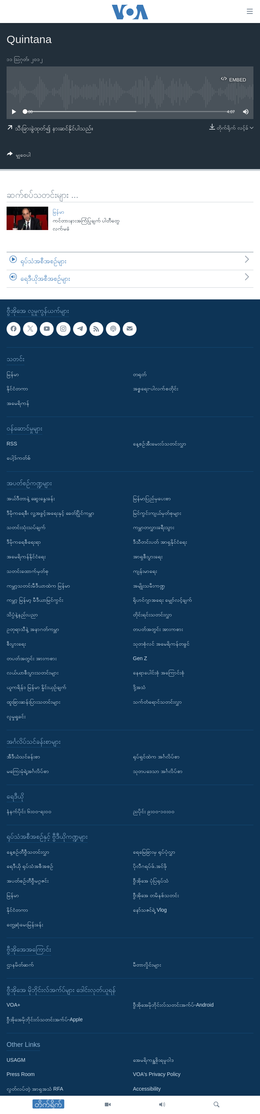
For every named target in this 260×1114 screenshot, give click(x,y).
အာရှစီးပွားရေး (147, 556)
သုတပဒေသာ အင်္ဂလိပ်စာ (158, 771)
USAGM (16, 1060)
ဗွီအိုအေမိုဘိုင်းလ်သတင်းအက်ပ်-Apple (45, 1019)
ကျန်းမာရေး (145, 571)
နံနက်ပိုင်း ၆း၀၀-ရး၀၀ (29, 811)
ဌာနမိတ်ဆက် (20, 965)
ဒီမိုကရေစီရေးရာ (24, 542)
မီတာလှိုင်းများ (147, 965)
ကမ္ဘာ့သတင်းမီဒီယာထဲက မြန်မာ (38, 585)
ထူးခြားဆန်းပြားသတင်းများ (33, 702)
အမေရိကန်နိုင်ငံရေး (26, 556)
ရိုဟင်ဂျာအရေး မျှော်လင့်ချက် (162, 600)
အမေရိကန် (18, 403)
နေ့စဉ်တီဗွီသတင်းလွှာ (28, 851)
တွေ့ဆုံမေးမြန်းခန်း (25, 924)
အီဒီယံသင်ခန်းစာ (23, 756)
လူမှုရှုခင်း (16, 716)
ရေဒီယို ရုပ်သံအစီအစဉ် (30, 866)
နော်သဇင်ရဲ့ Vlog (150, 910)
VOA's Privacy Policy (156, 1074)
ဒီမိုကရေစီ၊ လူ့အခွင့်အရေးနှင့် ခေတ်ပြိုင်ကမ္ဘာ (50, 513)
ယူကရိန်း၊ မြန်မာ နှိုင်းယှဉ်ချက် (36, 687)
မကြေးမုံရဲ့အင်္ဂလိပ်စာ (28, 771)
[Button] (19, 156)
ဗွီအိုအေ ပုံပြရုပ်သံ (151, 881)
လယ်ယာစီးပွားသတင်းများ (32, 672)
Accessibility (147, 1089)
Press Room (21, 1074)
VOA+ (13, 1005)
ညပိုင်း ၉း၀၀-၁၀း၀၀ (154, 811)
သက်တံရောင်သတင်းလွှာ (157, 702)
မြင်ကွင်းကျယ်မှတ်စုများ (157, 513)
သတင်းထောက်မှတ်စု (28, 571)
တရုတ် (139, 374)
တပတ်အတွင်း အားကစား (32, 658)
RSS (12, 443)
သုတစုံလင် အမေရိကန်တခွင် (161, 643)
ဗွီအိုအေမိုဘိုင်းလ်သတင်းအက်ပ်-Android (173, 1005)
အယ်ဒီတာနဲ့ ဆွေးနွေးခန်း (31, 498)
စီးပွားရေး (16, 643)
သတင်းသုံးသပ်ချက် (26, 527)
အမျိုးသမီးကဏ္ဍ (149, 585)
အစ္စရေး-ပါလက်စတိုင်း (155, 388)
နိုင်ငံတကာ (17, 388)
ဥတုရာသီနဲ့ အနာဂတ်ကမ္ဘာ (33, 629)
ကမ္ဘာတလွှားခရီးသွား (153, 527)
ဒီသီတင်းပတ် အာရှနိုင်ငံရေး (160, 542)
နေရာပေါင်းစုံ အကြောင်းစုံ (158, 672)
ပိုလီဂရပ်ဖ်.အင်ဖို (150, 866)
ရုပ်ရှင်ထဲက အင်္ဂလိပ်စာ (156, 756)
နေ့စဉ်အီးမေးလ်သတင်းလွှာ (159, 443)
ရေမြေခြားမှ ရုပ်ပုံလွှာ (154, 851)
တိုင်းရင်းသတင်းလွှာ (152, 614)
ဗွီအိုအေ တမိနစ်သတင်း (156, 895)
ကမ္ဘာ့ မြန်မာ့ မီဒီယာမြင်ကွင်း (35, 600)
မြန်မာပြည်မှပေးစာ (152, 498)
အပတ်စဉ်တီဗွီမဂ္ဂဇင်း (28, 881)
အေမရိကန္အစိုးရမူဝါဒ (153, 1060)
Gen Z (140, 658)
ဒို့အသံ (139, 687)
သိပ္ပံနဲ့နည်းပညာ (22, 614)
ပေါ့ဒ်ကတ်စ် (19, 458)
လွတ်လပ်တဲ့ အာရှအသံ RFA (35, 1089)
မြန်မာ (58, 212)
